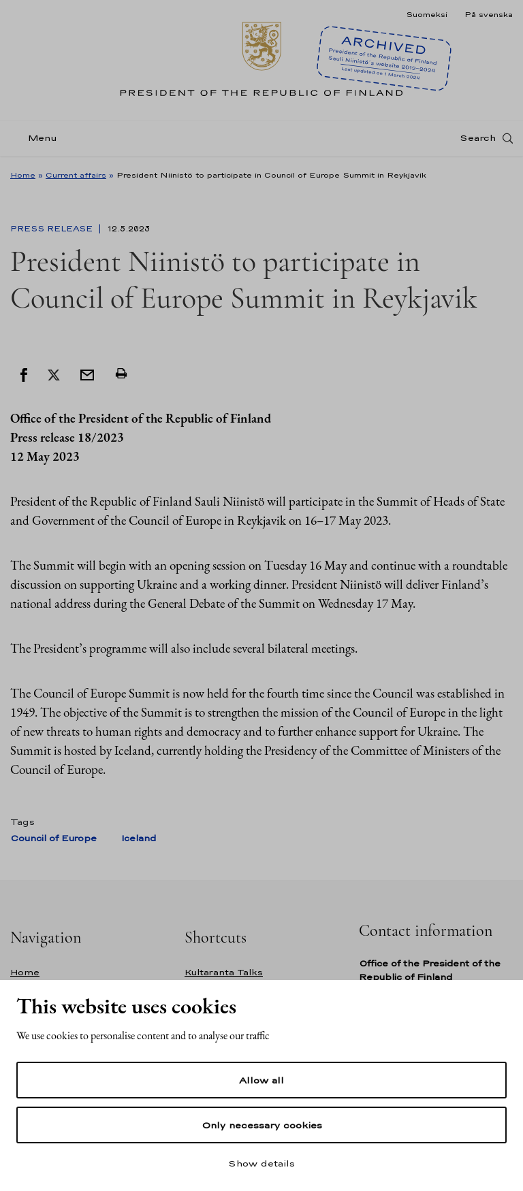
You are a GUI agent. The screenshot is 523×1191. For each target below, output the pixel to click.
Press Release (52, 228)
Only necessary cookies (262, 1125)
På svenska (488, 14)
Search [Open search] (478, 138)
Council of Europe (53, 838)
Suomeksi (426, 14)
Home (22, 175)
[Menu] (37, 138)
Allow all (261, 1080)
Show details (261, 1163)
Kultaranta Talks (224, 972)
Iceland (138, 838)
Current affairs (76, 175)
